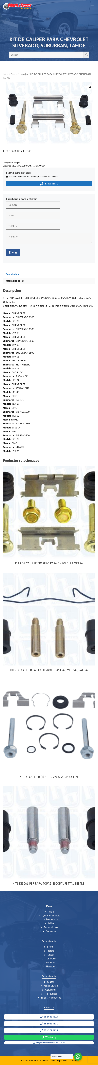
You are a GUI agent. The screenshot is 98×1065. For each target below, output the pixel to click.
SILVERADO (16, 166)
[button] (90, 87)
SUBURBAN (27, 166)
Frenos (14, 74)
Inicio (5, 74)
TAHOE (35, 166)
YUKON (42, 166)
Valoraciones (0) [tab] (14, 280)
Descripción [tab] (12, 274)
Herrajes (23, 74)
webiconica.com (70, 1060)
